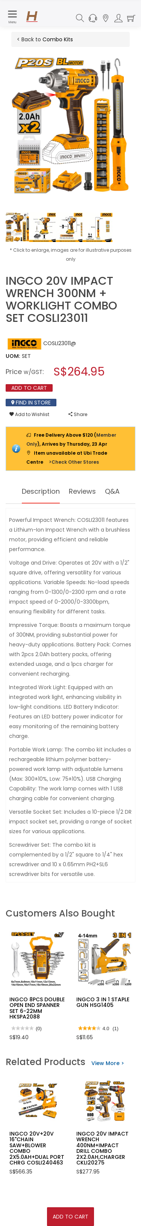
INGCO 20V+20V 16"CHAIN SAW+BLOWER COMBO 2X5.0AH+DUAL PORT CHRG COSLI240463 (36, 1148)
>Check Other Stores (74, 462)
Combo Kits (57, 39)
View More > (107, 1063)
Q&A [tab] (112, 491)
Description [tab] (41, 491)
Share (77, 414)
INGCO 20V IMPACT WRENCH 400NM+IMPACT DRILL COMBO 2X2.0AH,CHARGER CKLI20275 (102, 1148)
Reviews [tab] (82, 491)
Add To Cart (70, 1216)
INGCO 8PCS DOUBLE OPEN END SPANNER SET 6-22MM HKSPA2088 (37, 1008)
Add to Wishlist (29, 414)
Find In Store (31, 402)
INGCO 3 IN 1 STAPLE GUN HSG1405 (102, 1002)
